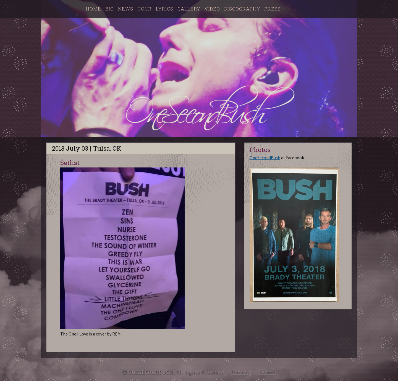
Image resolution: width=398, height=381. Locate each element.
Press (272, 9)
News (125, 9)
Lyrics (164, 9)
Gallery (188, 9)
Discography (242, 9)
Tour (144, 9)
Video (212, 9)
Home (93, 9)
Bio (109, 9)
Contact (241, 372)
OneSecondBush (265, 157)
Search (267, 372)
